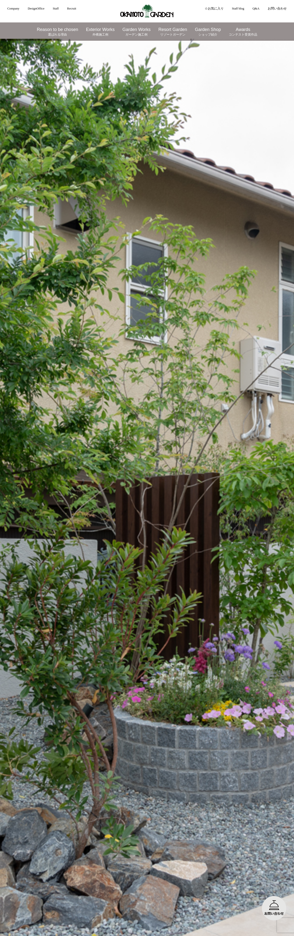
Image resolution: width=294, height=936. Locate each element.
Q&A (255, 8)
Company (13, 8)
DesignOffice (36, 8)
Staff (56, 8)
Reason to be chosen (57, 32)
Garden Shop (208, 32)
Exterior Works (100, 32)
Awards (243, 32)
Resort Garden (172, 32)
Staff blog (238, 8)
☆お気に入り (214, 8)
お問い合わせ (277, 8)
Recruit (71, 8)
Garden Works (136, 32)
